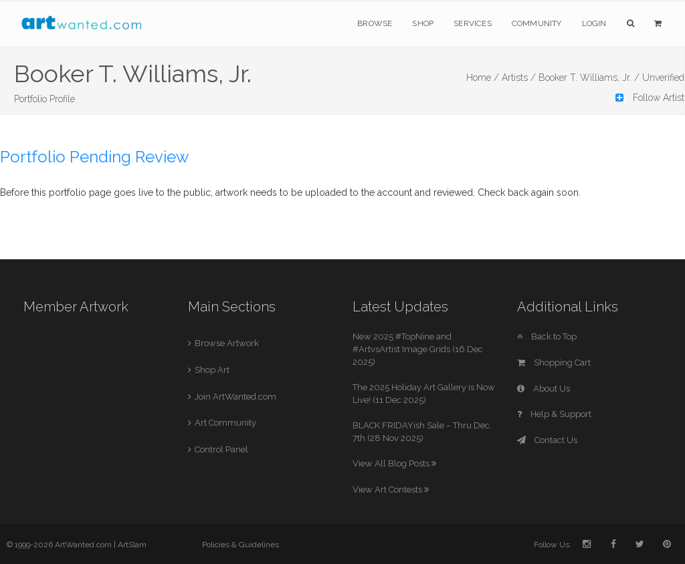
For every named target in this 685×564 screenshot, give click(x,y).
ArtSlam (132, 544)
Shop (422, 23)
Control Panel (221, 449)
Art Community (225, 423)
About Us (543, 389)
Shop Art (212, 370)
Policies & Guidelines (240, 544)
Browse (374, 23)
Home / (482, 77)
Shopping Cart (554, 363)
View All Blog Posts (394, 463)
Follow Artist (649, 97)
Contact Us (547, 440)
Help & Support (554, 414)
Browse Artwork (227, 343)
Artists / (519, 77)
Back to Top (547, 336)
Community (537, 23)
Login (594, 23)
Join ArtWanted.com (235, 397)
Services (473, 23)
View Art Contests (391, 489)
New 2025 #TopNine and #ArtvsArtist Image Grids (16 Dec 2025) (418, 348)
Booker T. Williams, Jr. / (589, 77)
